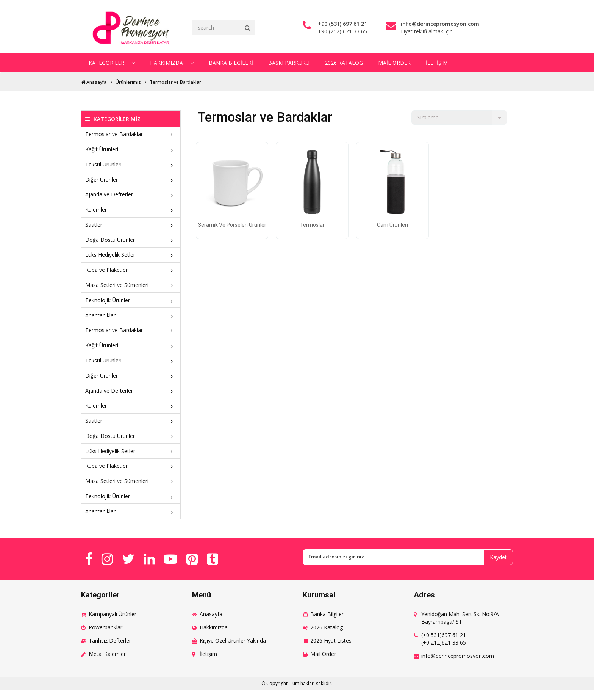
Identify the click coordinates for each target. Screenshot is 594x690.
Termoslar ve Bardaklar (175, 82)
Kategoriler (112, 62)
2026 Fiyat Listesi (331, 640)
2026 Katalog (344, 62)
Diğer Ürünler (131, 179)
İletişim (437, 62)
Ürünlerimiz (128, 82)
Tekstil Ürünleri (131, 164)
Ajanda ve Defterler (131, 194)
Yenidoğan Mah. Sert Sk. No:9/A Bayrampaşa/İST (460, 617)
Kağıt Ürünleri (131, 149)
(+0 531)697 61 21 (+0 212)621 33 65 (443, 638)
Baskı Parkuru (289, 62)
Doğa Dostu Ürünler (131, 239)
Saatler (131, 224)
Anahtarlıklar (131, 315)
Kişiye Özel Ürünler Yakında (233, 640)
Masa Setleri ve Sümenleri (131, 285)
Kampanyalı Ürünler (112, 614)
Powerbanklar (105, 627)
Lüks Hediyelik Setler (131, 254)
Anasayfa (93, 82)
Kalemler (131, 209)
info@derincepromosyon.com (457, 655)
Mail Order (394, 62)
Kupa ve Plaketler (131, 269)
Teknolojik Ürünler (131, 300)
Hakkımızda (172, 62)
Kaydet (498, 557)
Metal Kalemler (107, 653)
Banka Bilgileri (231, 62)
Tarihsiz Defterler (110, 640)
